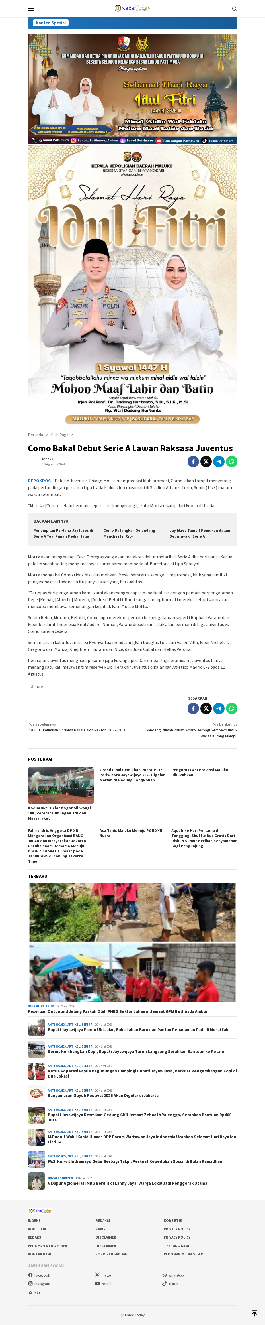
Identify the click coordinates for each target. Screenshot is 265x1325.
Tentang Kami (176, 1245)
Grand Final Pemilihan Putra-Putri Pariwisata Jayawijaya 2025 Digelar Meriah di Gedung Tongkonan (132, 775)
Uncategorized (60, 1178)
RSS (34, 1292)
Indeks (34, 1220)
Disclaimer (106, 1237)
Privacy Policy (177, 1229)
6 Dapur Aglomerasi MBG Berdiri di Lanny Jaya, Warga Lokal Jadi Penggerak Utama (127, 1183)
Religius (48, 1006)
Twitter (103, 1275)
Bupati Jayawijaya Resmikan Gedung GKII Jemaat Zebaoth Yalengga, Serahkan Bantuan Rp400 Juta (139, 1117)
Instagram (39, 1283)
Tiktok (170, 1283)
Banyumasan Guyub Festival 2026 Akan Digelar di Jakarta (103, 1095)
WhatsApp (173, 1275)
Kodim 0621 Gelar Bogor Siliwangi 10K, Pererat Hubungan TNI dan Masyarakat (59, 813)
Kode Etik (173, 1220)
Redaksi (103, 1220)
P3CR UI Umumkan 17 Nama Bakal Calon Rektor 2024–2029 (78, 727)
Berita (86, 1025)
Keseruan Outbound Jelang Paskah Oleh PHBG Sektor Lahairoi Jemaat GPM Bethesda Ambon (118, 1011)
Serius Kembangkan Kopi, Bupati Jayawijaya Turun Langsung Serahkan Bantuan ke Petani (136, 1051)
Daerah (33, 1006)
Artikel (73, 1025)
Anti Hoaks (57, 1025)
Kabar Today (135, 1315)
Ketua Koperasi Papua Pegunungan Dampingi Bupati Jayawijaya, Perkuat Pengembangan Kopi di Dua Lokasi (142, 1073)
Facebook (39, 1275)
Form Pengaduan (112, 1254)
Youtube (104, 1283)
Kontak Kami (39, 1254)
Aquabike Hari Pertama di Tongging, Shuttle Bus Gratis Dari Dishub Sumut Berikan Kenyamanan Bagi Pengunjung (204, 838)
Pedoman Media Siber (47, 1245)
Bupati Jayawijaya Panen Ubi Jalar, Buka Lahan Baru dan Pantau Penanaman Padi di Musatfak (138, 1029)
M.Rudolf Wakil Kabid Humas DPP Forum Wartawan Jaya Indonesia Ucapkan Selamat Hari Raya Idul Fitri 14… (142, 1139)
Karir (101, 1229)
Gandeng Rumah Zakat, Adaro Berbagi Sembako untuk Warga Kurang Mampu (187, 730)
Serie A (37, 686)
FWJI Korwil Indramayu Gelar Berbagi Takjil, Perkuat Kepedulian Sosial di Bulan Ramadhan (135, 1161)
